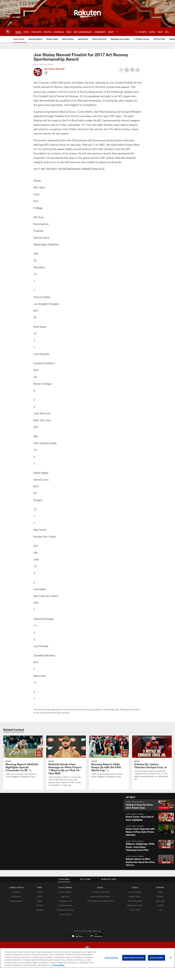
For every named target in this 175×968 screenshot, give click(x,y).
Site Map (39, 910)
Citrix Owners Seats (134, 901)
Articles (39, 892)
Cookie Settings (111, 958)
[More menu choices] (117, 32)
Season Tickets (134, 896)
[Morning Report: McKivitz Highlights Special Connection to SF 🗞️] (23, 758)
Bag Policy (65, 896)
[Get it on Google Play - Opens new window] (96, 937)
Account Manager (134, 892)
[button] (149, 804)
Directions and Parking (65, 910)
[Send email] (132, 71)
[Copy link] (137, 70)
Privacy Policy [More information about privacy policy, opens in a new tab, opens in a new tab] (58, 965)
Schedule (160, 896)
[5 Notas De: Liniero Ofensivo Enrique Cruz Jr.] (152, 760)
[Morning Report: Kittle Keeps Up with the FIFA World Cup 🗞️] (109, 758)
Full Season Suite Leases (100, 892)
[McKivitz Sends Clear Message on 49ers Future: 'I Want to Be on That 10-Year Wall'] (66, 763)
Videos (39, 896)
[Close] (171, 958)
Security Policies (65, 914)
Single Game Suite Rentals (100, 896)
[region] (87, 958)
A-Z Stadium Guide (65, 901)
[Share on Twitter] (127, 71)
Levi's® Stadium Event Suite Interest (100, 901)
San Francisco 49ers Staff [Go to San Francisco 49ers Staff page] (54, 69)
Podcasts (39, 905)
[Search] (136, 32)
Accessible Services (65, 905)
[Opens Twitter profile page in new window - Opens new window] (46, 72)
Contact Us (16, 892)
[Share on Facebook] (121, 71)
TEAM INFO (160, 887)
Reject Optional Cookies (134, 958)
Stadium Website (65, 892)
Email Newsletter (16, 901)
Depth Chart (160, 901)
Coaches (160, 905)
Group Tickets (134, 910)
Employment (16, 896)
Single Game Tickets (134, 905)
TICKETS (134, 887)
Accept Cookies (156, 958)
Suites (100, 887)
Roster (160, 892)
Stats (160, 910)
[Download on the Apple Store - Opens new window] (78, 936)
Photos (39, 901)
